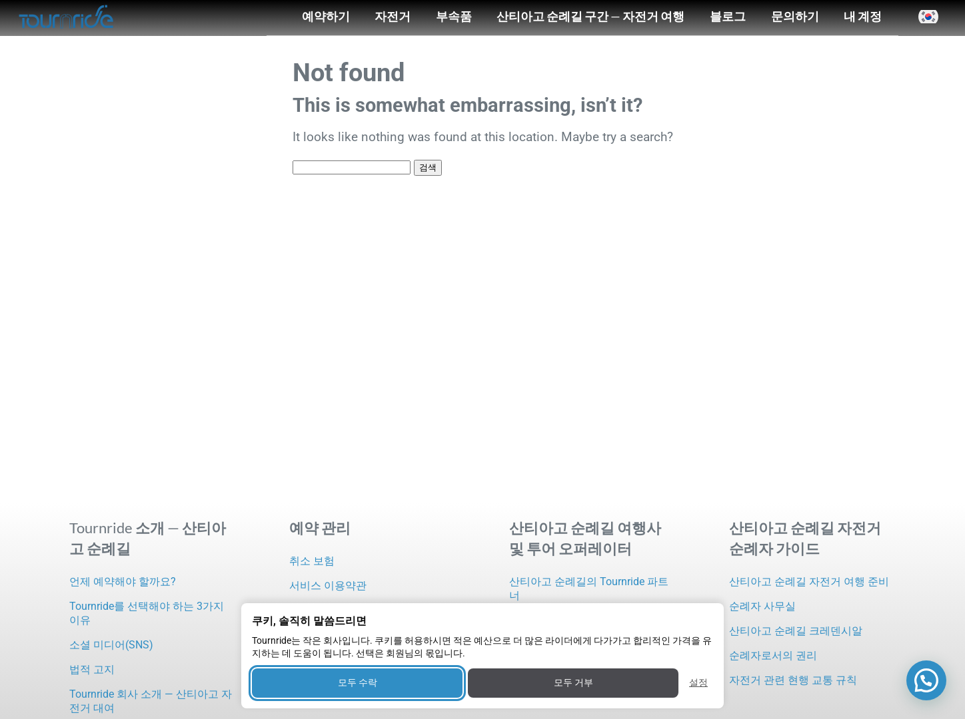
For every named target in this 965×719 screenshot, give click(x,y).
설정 (698, 682)
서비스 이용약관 (328, 585)
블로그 (728, 16)
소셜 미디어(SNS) (111, 644)
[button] (928, 16)
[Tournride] (66, 18)
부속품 (454, 16)
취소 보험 (312, 561)
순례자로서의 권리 (773, 655)
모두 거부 (573, 682)
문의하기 (795, 16)
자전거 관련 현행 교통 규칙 (793, 680)
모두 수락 (357, 682)
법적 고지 (92, 669)
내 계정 (863, 16)
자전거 (393, 16)
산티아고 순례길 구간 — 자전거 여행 (590, 16)
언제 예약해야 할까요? (122, 581)
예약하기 (326, 16)
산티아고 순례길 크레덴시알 (795, 630)
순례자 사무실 (762, 606)
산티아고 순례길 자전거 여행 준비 (809, 581)
